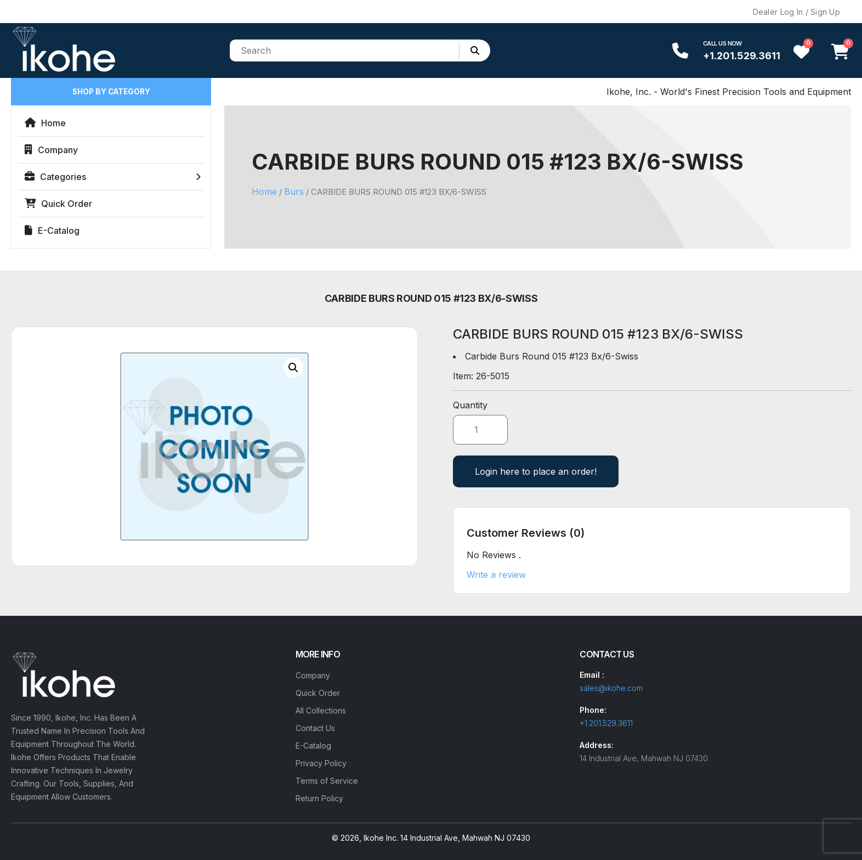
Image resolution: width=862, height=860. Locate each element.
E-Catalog (52, 230)
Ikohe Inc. (381, 837)
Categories (55, 176)
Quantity (470, 405)
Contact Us (315, 728)
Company (51, 149)
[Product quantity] (480, 430)
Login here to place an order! (536, 471)
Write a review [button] (496, 574)
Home (45, 122)
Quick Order (58, 203)
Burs (294, 191)
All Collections (321, 710)
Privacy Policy (321, 763)
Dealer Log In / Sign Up (796, 11)
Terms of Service (327, 780)
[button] (293, 368)
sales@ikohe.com (611, 688)
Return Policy (319, 798)
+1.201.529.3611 (741, 55)
